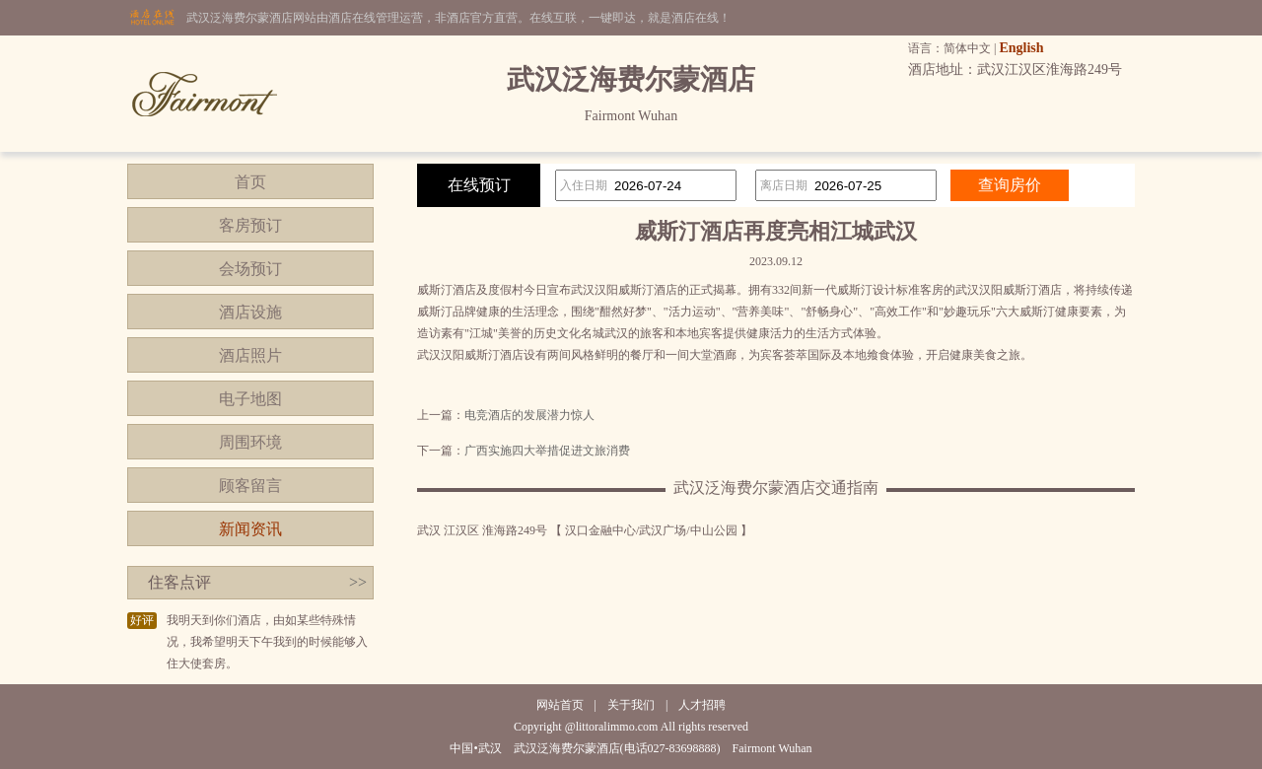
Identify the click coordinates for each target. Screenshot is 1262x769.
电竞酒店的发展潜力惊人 (529, 415)
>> (358, 582)
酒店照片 (250, 355)
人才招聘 (702, 705)
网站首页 (560, 705)
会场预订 (250, 268)
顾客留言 (250, 485)
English (1021, 47)
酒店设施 (250, 312)
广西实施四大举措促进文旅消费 (547, 450)
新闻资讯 (250, 529)
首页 (250, 182)
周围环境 (250, 442)
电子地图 (250, 398)
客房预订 (250, 225)
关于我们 (631, 705)
